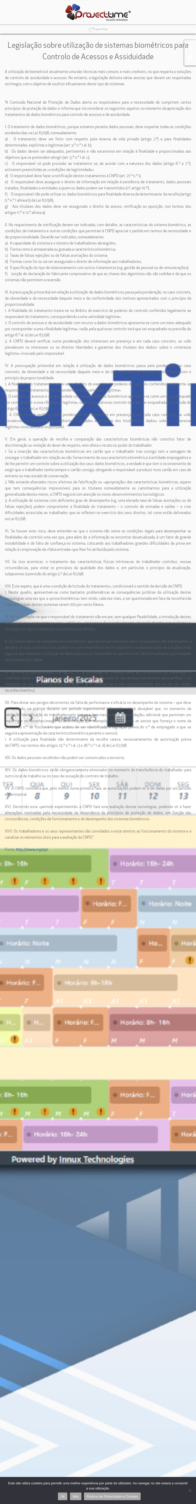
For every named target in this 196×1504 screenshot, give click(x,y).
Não (75, 1496)
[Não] (189, 1490)
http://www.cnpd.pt (32, 850)
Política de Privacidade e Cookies (112, 1496)
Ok (62, 1496)
